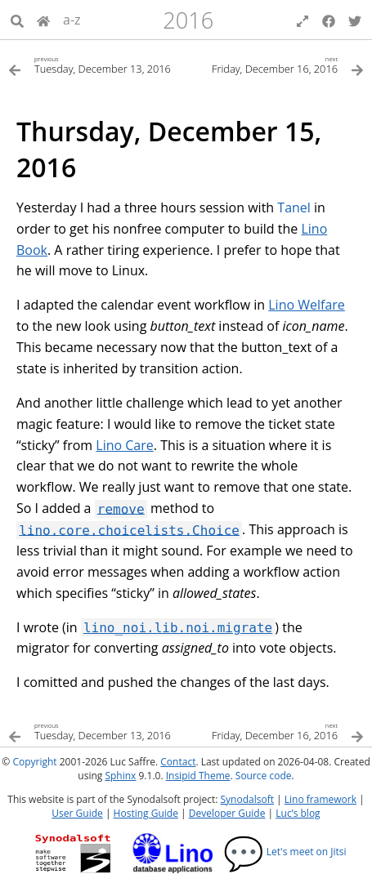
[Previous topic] (97, 64)
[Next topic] (275, 64)
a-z (72, 20)
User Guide (77, 813)
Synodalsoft (247, 799)
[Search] (17, 19)
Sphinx (120, 776)
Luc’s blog (298, 813)
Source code (263, 776)
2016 (188, 20)
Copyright (34, 762)
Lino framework (320, 799)
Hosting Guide (146, 813)
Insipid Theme (198, 776)
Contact (177, 762)
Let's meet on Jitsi (285, 852)
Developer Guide (227, 813)
